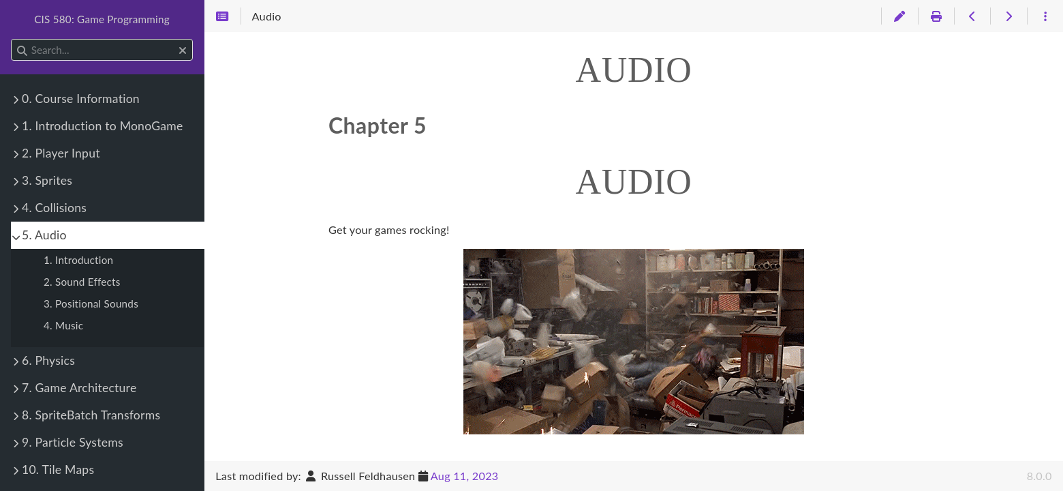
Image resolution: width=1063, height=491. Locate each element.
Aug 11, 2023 (465, 475)
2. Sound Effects (82, 282)
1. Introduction (78, 260)
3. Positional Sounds (91, 303)
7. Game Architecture (79, 388)
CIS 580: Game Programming (102, 19)
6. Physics (48, 360)
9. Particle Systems (72, 442)
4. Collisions (54, 207)
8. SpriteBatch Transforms (91, 415)
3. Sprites (47, 180)
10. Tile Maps (58, 469)
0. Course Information (81, 98)
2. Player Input (61, 153)
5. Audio (44, 235)
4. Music (63, 325)
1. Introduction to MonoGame (102, 126)
